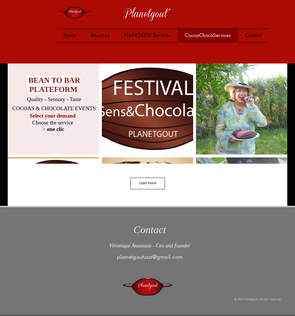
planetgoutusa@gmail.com (150, 256)
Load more (147, 183)
